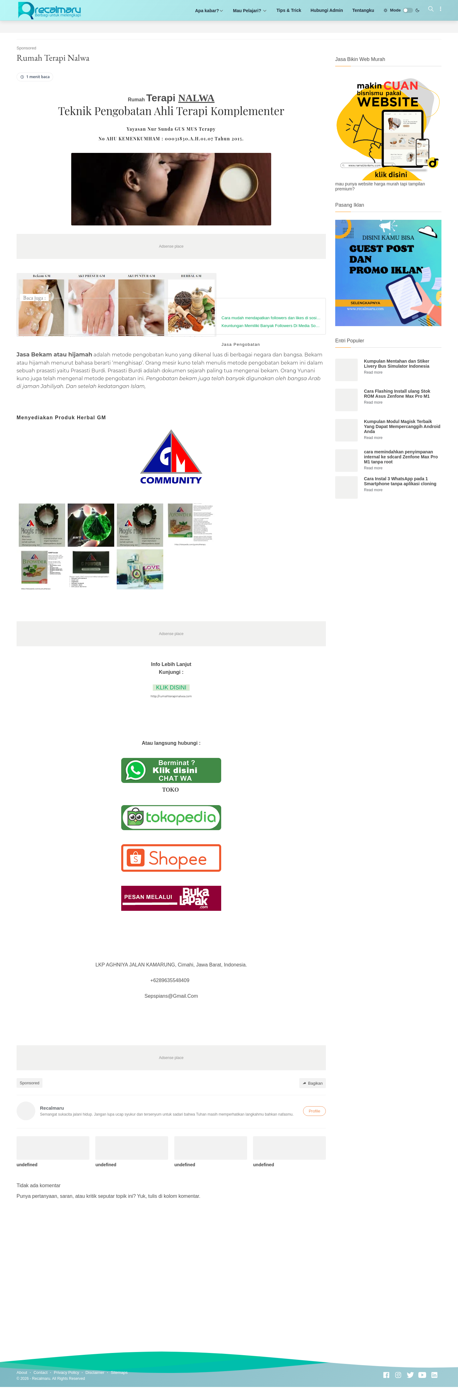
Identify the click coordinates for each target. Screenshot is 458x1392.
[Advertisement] (388, 555)
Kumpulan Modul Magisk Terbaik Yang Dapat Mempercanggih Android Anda (402, 426)
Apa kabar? (209, 10)
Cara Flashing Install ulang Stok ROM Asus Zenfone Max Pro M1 (397, 394)
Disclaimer (94, 1372)
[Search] (431, 9)
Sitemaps (119, 1372)
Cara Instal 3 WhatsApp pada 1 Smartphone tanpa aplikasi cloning (400, 481)
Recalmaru (41, 1378)
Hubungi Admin (327, 10)
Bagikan (312, 1083)
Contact (40, 1372)
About (22, 1372)
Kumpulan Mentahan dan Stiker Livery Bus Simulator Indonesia (396, 364)
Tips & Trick (288, 10)
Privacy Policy (66, 1372)
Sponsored (29, 1083)
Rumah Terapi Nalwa (53, 57)
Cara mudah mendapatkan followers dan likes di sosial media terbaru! (271, 317)
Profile (314, 1111)
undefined (27, 1164)
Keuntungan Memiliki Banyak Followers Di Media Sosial (271, 325)
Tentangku (363, 10)
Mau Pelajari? (250, 10)
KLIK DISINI (171, 687)
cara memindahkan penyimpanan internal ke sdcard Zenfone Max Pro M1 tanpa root (401, 456)
